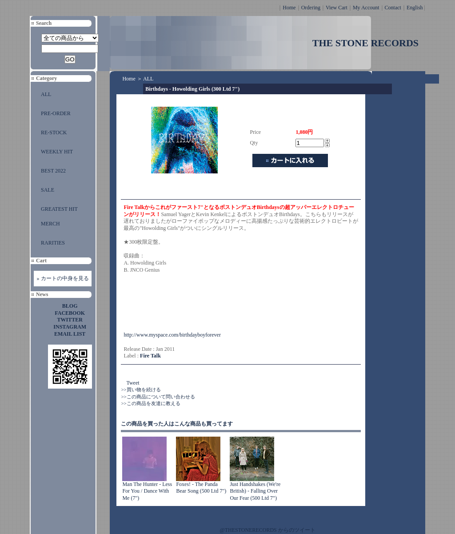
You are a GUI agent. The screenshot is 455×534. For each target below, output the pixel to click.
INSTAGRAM (69, 327)
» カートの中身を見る (63, 278)
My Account (366, 7)
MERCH (50, 224)
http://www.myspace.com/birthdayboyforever (172, 335)
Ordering (310, 7)
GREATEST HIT (59, 209)
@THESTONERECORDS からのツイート (267, 530)
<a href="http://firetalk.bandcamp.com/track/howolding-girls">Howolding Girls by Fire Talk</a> (212, 303)
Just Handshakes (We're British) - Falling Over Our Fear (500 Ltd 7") (255, 491)
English (415, 7)
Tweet (132, 383)
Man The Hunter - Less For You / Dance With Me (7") (147, 491)
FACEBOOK (70, 313)
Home (289, 7)
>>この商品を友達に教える (150, 403)
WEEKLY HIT (57, 152)
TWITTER (70, 320)
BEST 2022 (53, 171)
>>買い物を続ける (140, 389)
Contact (393, 7)
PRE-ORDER (56, 113)
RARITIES (53, 243)
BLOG (70, 306)
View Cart (336, 7)
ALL (46, 94)
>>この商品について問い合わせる (158, 396)
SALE (47, 190)
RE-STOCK (54, 132)
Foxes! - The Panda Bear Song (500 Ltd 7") (201, 487)
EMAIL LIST (69, 334)
